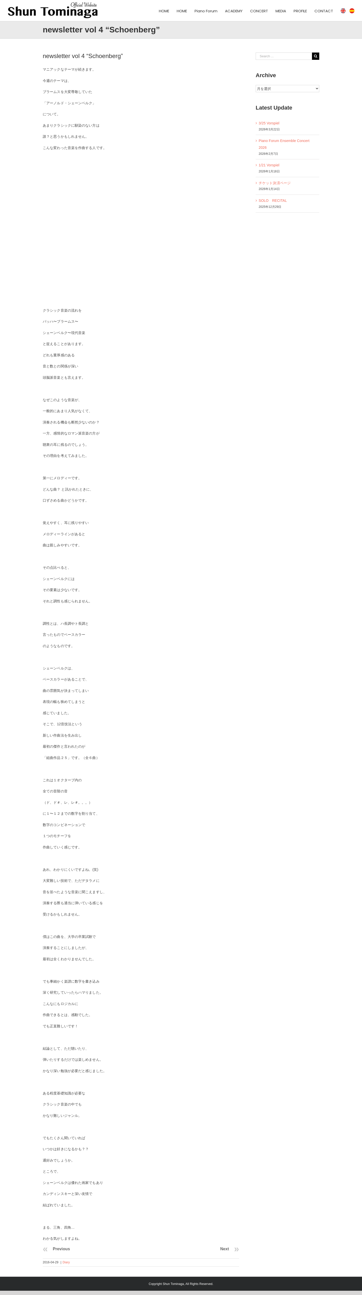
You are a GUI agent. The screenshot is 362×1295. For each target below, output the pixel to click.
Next (224, 1249)
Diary (66, 1262)
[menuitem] (168, 10)
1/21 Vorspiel (269, 165)
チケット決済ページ (275, 183)
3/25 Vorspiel (269, 123)
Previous (61, 1249)
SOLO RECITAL (273, 201)
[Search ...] (284, 56)
